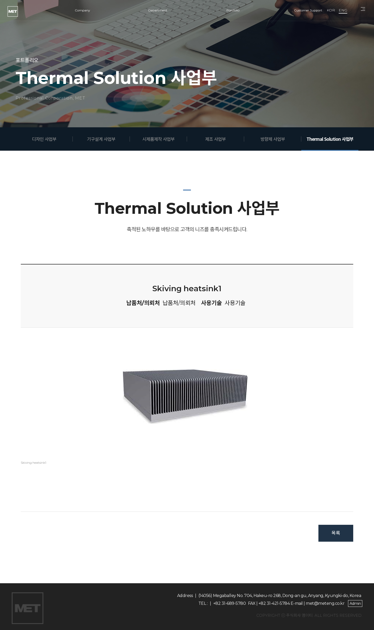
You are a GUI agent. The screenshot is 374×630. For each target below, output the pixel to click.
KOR (331, 10)
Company (82, 10)
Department (157, 10)
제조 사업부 (215, 139)
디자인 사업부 (44, 139)
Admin (355, 603)
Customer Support (308, 10)
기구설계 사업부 (101, 139)
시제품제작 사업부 (158, 139)
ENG (343, 10)
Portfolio (232, 10)
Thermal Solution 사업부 (329, 139)
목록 (335, 533)
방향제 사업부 (273, 139)
